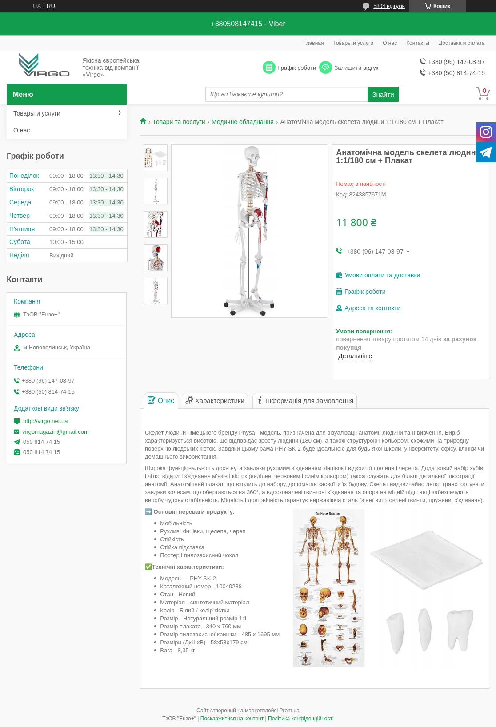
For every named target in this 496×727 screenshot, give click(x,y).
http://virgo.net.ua (45, 421)
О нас (390, 43)
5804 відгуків (389, 6)
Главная (314, 43)
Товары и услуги (353, 43)
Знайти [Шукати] (383, 94)
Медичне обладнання (243, 121)
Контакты (417, 43)
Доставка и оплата (462, 43)
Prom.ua (290, 710)
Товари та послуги (178, 121)
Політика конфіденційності (301, 718)
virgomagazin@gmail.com (55, 431)
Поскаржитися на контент (232, 718)
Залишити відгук (356, 67)
